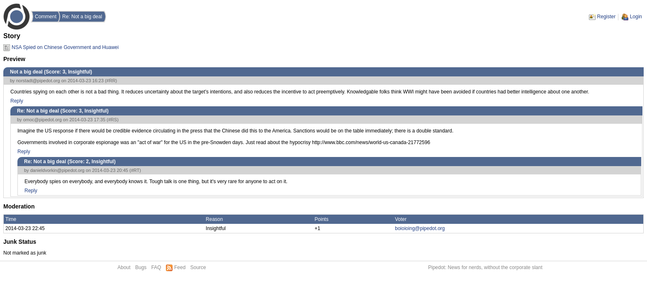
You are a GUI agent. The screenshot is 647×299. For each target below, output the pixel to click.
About (123, 267)
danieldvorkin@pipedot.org (57, 170)
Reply (16, 101)
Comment (45, 17)
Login (636, 17)
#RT (135, 170)
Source (198, 267)
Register (606, 17)
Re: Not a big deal (82, 17)
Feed (179, 267)
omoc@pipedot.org (42, 119)
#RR (111, 80)
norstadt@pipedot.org (38, 80)
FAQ (156, 267)
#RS (112, 119)
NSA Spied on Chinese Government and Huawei (65, 47)
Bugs (140, 267)
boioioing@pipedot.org (420, 228)
